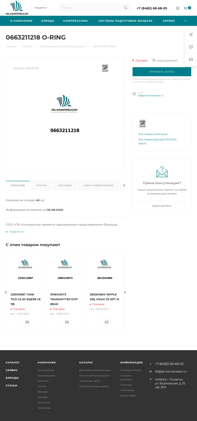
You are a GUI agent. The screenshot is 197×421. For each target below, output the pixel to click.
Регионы (126, 384)
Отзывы (43, 397)
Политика (126, 390)
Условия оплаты (130, 370)
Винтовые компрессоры (95, 370)
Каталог (13, 362)
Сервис (12, 370)
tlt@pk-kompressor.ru (151, 95)
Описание (18, 185)
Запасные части (89, 380)
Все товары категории (153, 134)
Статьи (11, 385)
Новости (43, 380)
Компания (47, 362)
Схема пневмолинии (98, 185)
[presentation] (6, 292)
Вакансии (44, 407)
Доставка (65, 185)
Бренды (12, 377)
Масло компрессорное (94, 375)
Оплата (41, 185)
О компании (46, 370)
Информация (131, 362)
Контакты (44, 402)
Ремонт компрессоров (94, 386)
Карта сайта (128, 395)
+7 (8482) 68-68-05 (152, 8)
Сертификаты (46, 375)
